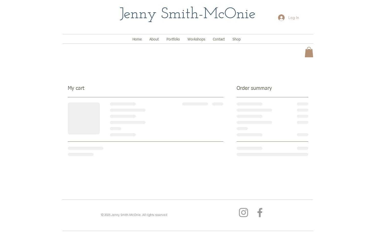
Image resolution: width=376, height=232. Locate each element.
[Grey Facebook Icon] (260, 212)
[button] (309, 52)
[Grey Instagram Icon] (243, 212)
